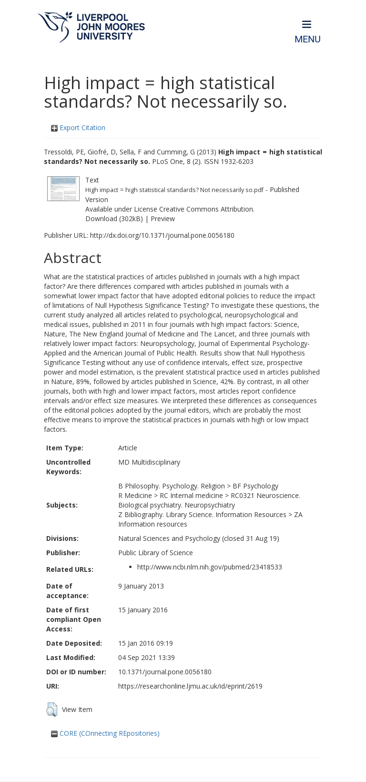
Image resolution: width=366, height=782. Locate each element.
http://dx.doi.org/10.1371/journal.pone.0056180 (162, 235)
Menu (308, 39)
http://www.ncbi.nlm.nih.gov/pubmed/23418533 (209, 566)
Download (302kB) (114, 218)
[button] (51, 709)
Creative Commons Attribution (206, 208)
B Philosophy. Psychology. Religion (171, 485)
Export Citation (78, 127)
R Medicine (135, 495)
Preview (163, 218)
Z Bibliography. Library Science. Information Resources (202, 514)
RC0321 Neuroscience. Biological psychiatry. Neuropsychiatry (209, 500)
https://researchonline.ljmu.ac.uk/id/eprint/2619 (190, 686)
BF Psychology (255, 485)
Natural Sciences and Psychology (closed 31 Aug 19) (198, 538)
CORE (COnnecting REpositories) (105, 733)
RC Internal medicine (191, 495)
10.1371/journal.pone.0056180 (165, 671)
